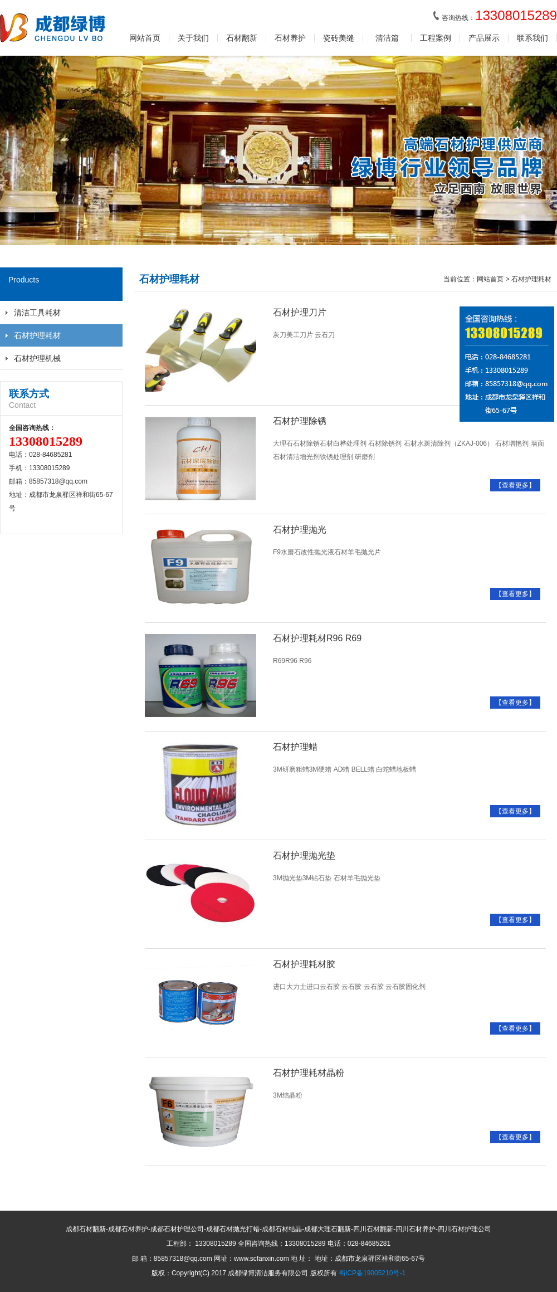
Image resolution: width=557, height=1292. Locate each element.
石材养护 (290, 37)
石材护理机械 (37, 358)
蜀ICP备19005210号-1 (372, 1273)
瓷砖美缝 (338, 37)
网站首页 (144, 37)
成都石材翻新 (86, 1229)
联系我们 (532, 37)
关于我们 (193, 37)
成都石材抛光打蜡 (233, 1229)
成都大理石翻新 (327, 1229)
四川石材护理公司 (464, 1229)
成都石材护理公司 (177, 1229)
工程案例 (435, 37)
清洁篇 (387, 37)
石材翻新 (241, 37)
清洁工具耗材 (37, 312)
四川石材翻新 (373, 1229)
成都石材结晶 (282, 1229)
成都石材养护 (128, 1229)
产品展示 (484, 37)
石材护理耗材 (37, 335)
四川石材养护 (415, 1229)
